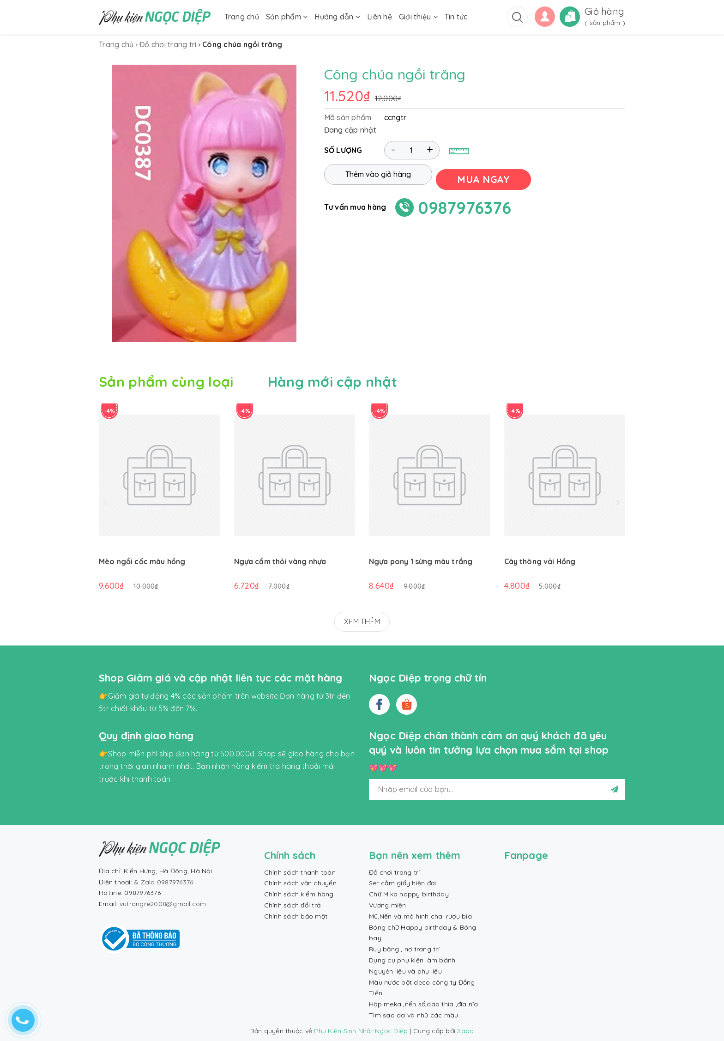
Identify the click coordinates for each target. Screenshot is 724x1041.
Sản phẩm (287, 16)
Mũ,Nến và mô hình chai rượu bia (420, 916)
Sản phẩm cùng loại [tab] (166, 381)
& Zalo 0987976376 (163, 882)
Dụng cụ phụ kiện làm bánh (412, 960)
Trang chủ (241, 16)
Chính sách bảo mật (296, 916)
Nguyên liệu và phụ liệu (405, 971)
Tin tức (456, 16)
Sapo (465, 1031)
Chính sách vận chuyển (300, 883)
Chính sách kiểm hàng (299, 894)
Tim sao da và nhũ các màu (413, 1015)
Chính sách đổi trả (292, 905)
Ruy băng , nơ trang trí (404, 949)
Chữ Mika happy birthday (409, 894)
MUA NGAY (488, 177)
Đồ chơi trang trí (394, 872)
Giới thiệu (418, 16)
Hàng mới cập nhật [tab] (333, 381)
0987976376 (464, 205)
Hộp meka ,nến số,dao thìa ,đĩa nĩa (423, 1004)
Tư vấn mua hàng (355, 205)
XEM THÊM (362, 621)
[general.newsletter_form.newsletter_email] (497, 789)
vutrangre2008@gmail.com (163, 904)
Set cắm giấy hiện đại (402, 883)
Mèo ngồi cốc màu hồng (142, 561)
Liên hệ (379, 16)
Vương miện (387, 905)
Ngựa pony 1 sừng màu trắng (420, 561)
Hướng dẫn (337, 16)
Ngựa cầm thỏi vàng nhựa (280, 561)
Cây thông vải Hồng (540, 561)
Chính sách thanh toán (300, 872)
